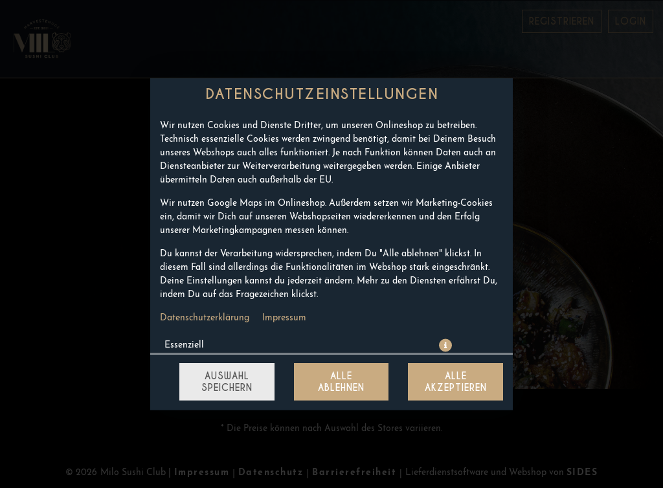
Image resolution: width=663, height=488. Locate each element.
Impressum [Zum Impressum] (284, 318)
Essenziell (184, 345)
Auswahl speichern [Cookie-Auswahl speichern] (227, 382)
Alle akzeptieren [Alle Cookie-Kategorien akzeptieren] (456, 382)
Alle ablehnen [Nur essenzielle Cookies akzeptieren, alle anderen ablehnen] (341, 382)
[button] (445, 345)
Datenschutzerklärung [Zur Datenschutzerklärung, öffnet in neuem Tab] (204, 318)
